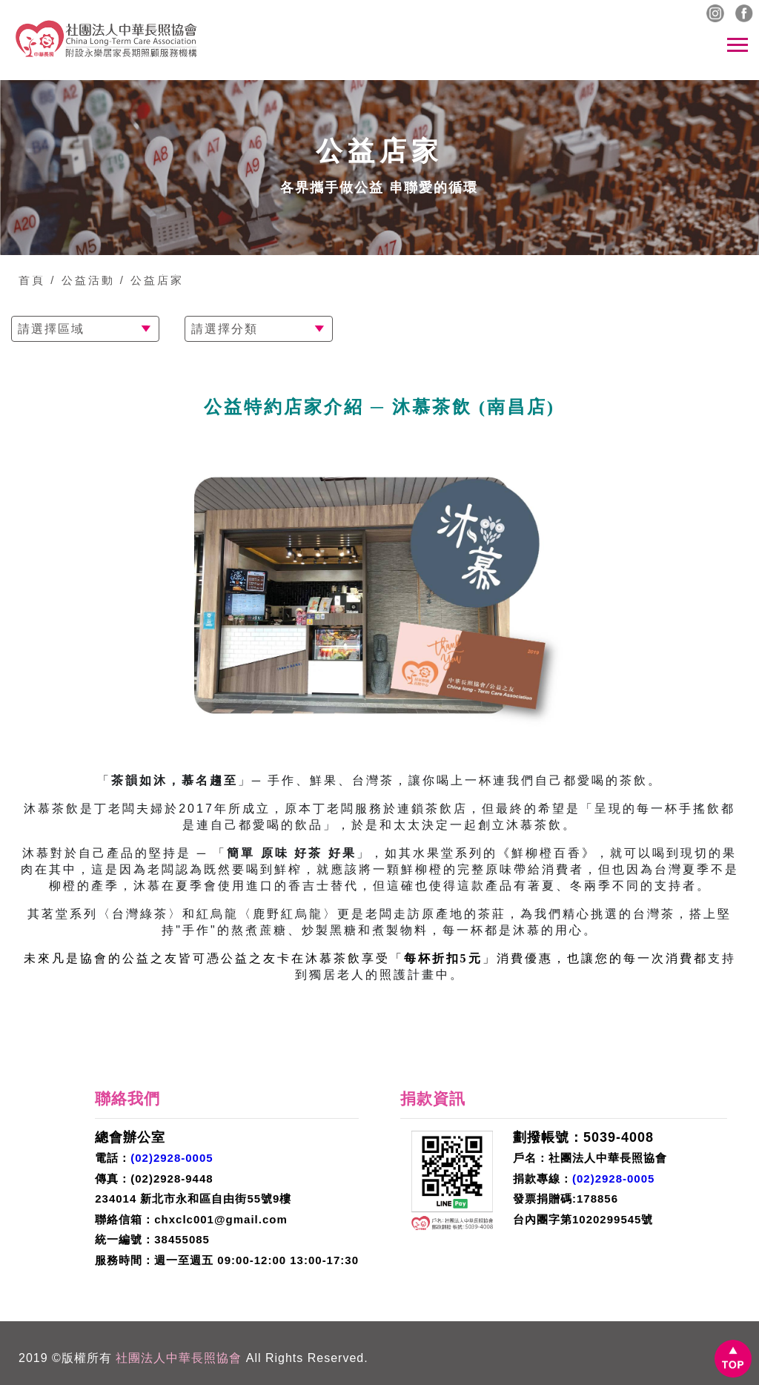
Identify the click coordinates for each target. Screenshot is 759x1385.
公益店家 (157, 280)
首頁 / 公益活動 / (72, 280)
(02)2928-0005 (171, 1157)
